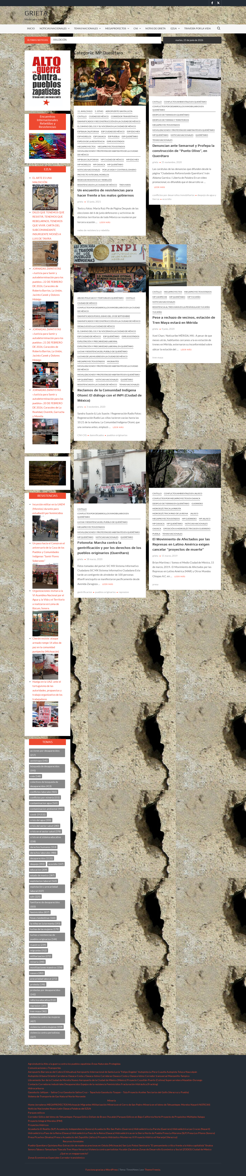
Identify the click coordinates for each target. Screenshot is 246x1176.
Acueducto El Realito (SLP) (42, 1128)
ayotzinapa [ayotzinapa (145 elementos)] (39, 760)
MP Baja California (88, 159)
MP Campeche (159, 296)
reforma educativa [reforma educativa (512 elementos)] (43, 1000)
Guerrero (197, 502)
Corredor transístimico (72, 1157)
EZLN (174, 28)
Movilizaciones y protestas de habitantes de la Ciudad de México (107, 153)
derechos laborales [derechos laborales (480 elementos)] (43, 852)
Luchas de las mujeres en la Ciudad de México (102, 356)
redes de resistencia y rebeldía (93, 229)
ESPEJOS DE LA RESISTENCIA (91, 141)
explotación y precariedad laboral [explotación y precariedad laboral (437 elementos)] (44, 888)
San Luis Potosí (131, 1145)
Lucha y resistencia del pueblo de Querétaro (102, 351)
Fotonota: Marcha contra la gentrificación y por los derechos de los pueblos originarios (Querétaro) (109, 546)
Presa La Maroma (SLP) (175, 1133)
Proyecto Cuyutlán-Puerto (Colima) (146, 1080)
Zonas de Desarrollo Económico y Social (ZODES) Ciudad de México (175, 1149)
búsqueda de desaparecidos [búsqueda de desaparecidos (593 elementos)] (44, 768)
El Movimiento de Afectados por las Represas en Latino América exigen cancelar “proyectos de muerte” (181, 543)
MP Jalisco (204, 517)
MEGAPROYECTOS (115, 28)
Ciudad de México (99, 116)
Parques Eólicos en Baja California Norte (139, 1116)
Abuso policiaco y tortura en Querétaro (100, 297)
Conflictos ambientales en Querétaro (185, 101)
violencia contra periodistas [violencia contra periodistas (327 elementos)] (45, 1034)
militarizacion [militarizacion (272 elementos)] (40, 956)
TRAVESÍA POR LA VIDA (197, 28)
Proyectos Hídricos (38, 1125)
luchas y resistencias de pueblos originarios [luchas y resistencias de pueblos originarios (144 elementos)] (43, 937)
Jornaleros (40, 1104)
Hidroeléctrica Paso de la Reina (170, 512)
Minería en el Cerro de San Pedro (124, 1104)
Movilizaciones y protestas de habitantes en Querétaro (183, 130)
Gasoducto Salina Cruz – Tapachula (81, 1092)
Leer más (105, 222)
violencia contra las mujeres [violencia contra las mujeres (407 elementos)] (45, 1019)
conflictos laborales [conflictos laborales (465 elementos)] (43, 791)
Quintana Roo (55, 1145)
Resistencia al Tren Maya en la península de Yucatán (181, 306)
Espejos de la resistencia (93, 1084)
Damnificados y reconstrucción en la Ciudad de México (108, 121)
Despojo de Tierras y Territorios (170, 120)
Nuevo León (56, 1108)
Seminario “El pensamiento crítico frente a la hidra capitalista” (172, 1145)
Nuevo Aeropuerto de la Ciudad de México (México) (99, 1080)
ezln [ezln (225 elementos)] (35, 896)
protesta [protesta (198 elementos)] (37, 984)
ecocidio (166, 198)
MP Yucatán (193, 296)
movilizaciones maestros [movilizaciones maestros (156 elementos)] (46, 967)
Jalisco (194, 512)
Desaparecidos (72, 1084)
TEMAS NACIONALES (86, 28)
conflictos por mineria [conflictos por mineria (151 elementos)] (45, 797)
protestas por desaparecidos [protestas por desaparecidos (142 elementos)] (45, 992)
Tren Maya (125, 184)
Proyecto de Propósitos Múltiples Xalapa (183, 1116)
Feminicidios (114, 1084)
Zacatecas (133, 1149)
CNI (136, 28)
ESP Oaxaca (99, 136)
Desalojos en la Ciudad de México (96, 325)
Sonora (32, 1149)
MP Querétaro (115, 164)
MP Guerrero (189, 517)
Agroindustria (35, 1063)
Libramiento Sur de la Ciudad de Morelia (49, 1080)
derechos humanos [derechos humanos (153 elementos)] (43, 847)
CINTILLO (82, 116)
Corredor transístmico (124, 116)
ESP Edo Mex (133, 131)
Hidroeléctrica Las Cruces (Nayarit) (191, 1128)
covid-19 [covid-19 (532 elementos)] (38, 814)
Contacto (33, 1084)
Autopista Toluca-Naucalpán (182, 1071)
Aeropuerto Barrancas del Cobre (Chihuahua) (52, 1071)
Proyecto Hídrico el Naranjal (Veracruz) (156, 1137)
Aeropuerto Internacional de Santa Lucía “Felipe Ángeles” (107, 1071)
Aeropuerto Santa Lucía (119, 111)
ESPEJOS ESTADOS (115, 141)
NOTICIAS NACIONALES (53, 28)
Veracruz (83, 1149)
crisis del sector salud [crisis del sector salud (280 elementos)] (44, 825)
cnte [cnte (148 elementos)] (35, 776)
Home (31, 1104)
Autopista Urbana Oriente (42, 1075)
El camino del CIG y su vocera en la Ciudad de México (106, 126)
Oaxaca (156, 527)
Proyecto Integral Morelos (93, 174)
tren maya (157, 356)
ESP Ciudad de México (113, 131)
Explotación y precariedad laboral (97, 341)
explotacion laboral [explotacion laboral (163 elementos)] (43, 881)
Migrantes (113, 361)
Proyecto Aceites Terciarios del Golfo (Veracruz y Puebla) (158, 1092)
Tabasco (40, 1149)
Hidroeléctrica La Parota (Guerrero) (153, 1128)
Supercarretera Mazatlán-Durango (183, 1080)
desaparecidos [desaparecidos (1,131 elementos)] (41, 858)
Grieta (36, 13)
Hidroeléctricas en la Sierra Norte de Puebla (138, 1133)
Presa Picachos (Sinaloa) (41, 1137)
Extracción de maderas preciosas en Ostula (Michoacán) (92, 1145)
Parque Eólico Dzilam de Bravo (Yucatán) (95, 1116)
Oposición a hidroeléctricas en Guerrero (186, 527)
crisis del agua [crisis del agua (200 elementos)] (40, 820)
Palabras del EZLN (81, 1108)
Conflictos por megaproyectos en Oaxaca (176, 497)
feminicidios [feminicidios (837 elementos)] (39, 912)
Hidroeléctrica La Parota (166, 507)
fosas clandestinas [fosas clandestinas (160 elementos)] (42, 917)
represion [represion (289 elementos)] (38, 1005)
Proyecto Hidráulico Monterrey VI (116, 1137)
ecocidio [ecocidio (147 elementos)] (56, 864)
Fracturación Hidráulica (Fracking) (139, 1084)
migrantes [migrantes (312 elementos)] (38, 950)
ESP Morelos (84, 136)
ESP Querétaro (130, 136)
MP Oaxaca (99, 164)
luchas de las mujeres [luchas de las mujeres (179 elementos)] (44, 929)
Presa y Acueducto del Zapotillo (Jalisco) (75, 1137)
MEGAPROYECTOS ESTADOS (111, 146)
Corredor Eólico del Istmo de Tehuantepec (50, 1116)
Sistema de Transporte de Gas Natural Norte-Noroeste (56, 1096)
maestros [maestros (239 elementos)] (38, 944)
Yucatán (157, 311)
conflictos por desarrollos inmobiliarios (173, 194)
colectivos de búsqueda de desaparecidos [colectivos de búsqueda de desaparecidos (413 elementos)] (44, 784)
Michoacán (74, 1104)
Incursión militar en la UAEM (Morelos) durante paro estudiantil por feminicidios (48, 509)
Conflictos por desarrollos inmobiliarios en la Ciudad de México (108, 309)
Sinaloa (209, 1145)
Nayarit (195, 1104)
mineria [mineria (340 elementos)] (37, 961)
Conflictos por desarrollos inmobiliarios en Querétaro (178, 108)
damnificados (97, 434)
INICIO (31, 28)
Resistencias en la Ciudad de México (97, 184)
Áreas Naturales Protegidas (106, 1063)
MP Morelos (84, 164)
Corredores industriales (51, 1084)
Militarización (99, 1104)
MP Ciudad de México (112, 159)
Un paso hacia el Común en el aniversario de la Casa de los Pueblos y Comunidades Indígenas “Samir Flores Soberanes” (48, 552)
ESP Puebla (113, 136)
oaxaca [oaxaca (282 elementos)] (37, 973)
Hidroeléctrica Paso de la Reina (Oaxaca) (49, 1133)
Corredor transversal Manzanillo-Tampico (167, 1075)
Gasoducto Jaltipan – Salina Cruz (45, 1092)
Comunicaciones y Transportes (44, 1067)
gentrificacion (84, 590)
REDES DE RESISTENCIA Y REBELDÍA (94, 180)
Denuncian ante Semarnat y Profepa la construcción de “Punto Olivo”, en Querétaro (183, 151)
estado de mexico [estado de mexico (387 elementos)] (42, 875)
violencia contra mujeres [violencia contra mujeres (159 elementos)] (46, 1026)
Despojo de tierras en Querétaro (170, 115)
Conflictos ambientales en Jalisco (183, 492)
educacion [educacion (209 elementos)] (38, 869)
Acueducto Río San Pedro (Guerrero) (113, 1128)
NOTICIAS (204, 1104)
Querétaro (202, 135)
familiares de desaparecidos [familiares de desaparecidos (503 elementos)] (45, 904)
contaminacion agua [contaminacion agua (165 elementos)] (44, 803)
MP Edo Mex (132, 159)
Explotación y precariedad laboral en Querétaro (105, 346)
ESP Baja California (88, 131)
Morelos (185, 1104)
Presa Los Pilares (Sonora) (201, 1133)
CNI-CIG (82, 434)
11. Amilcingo (85, 111)
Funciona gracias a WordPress (101, 1169)
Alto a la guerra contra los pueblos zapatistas (67, 1063)
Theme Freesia (152, 1169)
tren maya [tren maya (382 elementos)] (38, 1011)
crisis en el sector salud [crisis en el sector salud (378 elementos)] (45, 831)
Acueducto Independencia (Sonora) (75, 1128)
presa (155, 582)
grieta (80, 201)
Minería (111, 1100)
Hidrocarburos (36, 1088)
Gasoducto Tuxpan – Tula (114, 1092)
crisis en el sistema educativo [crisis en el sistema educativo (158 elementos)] (45, 839)
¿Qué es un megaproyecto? (74, 1153)
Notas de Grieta (155, 28)
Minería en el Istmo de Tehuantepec (162, 1104)
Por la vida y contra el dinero (119, 169)
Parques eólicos (36, 1112)
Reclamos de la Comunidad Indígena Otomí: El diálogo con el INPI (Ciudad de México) (109, 395)
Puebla (156, 532)
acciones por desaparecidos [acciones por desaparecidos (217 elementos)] (45, 752)
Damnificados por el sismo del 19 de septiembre (103, 315)
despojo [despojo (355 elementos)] (37, 864)
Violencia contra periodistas (103, 1149)
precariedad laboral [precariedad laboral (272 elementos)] (43, 978)
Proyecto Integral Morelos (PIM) (45, 1120)
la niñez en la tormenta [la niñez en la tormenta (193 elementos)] (45, 923)
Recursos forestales (73, 1141)
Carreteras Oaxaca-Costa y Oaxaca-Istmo (78, 1075)
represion (124, 590)
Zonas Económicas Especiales (43, 1157)
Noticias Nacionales (38, 1108)
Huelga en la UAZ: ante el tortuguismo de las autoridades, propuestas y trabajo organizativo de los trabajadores (47, 690)
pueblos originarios (117, 434)
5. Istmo (99, 111)
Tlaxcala (61, 1149)
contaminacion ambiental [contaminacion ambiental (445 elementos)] (46, 808)
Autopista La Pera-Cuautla (152, 1071)
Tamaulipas (51, 1149)
